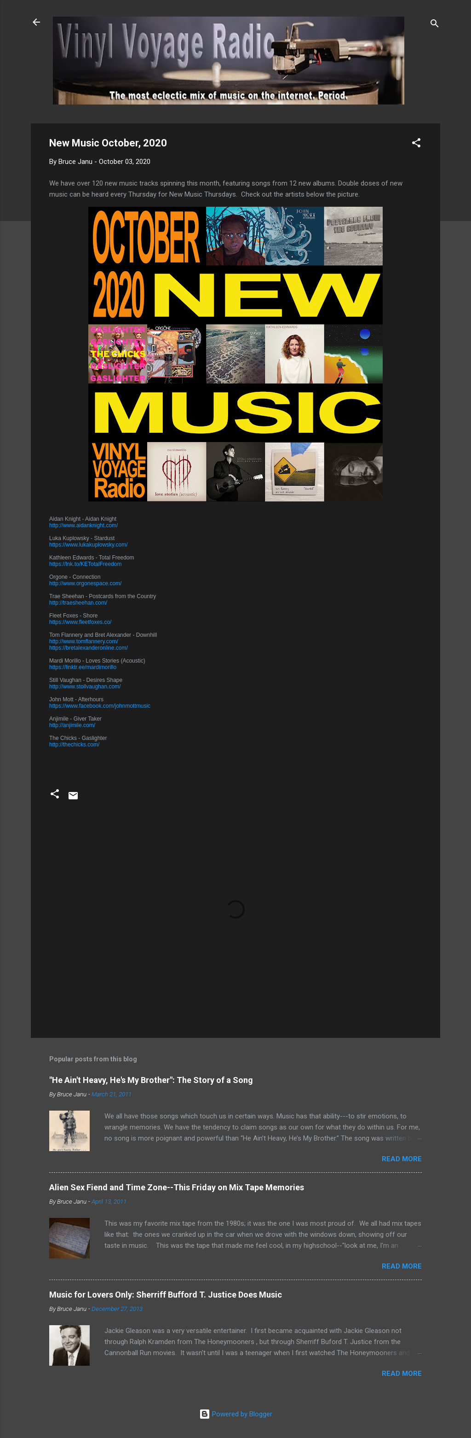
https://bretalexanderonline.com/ (88, 648)
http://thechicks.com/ (74, 744)
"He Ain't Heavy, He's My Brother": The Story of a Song (151, 1080)
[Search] (434, 25)
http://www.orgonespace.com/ (85, 583)
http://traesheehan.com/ (78, 603)
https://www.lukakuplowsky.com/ (88, 544)
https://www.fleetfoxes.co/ (80, 622)
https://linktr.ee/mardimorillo (82, 667)
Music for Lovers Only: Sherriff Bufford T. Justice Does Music (165, 1294)
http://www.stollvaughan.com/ (85, 686)
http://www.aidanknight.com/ (83, 525)
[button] (416, 144)
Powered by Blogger (235, 1414)
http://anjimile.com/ (72, 725)
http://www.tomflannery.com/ (83, 641)
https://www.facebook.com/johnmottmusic (99, 706)
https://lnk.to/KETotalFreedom (85, 564)
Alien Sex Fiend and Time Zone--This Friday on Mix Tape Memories (176, 1187)
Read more (402, 1159)
